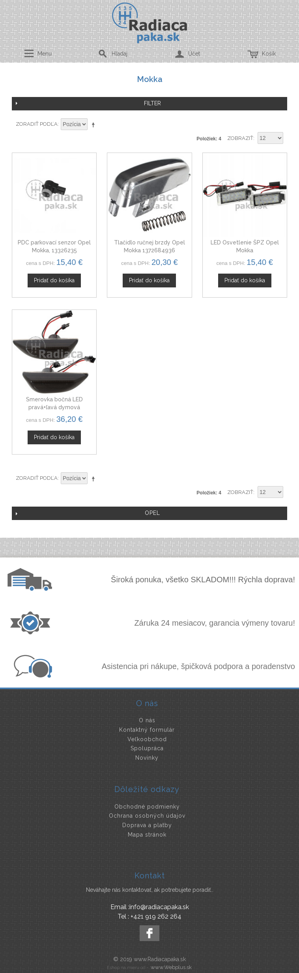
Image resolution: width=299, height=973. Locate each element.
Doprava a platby (147, 825)
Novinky (147, 758)
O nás (147, 720)
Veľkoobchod (147, 739)
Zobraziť (240, 138)
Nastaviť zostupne (95, 124)
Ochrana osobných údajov (147, 816)
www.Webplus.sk (171, 967)
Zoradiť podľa (37, 124)
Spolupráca (147, 748)
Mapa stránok (147, 834)
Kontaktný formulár (147, 730)
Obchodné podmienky (147, 806)
